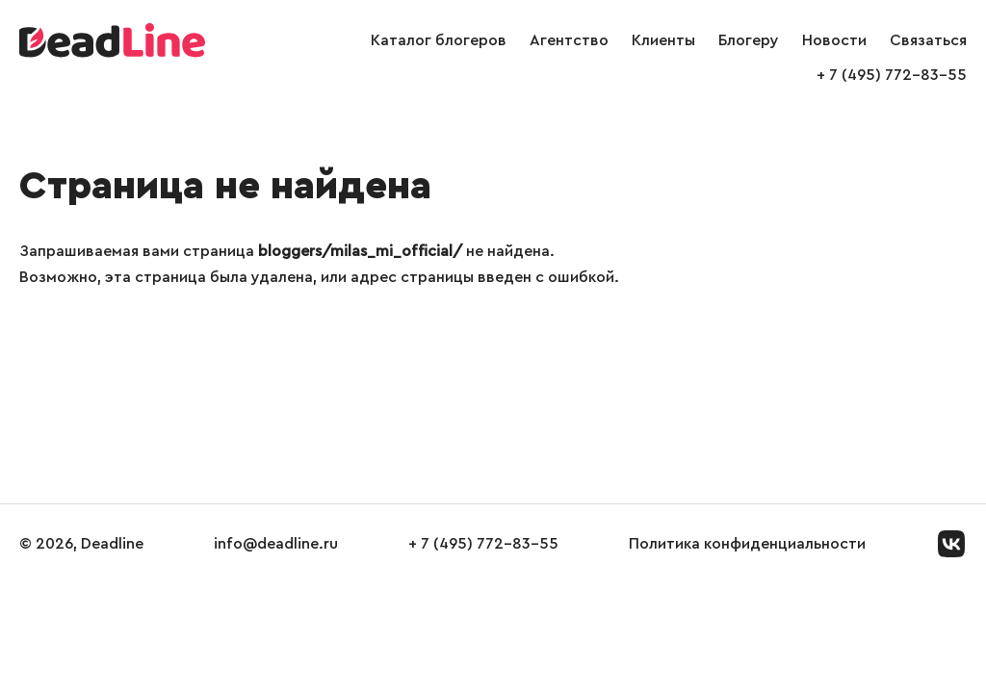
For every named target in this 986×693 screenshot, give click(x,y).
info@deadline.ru (276, 544)
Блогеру (748, 40)
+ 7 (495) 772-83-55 (892, 75)
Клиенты (663, 40)
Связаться (928, 40)
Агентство (569, 40)
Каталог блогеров (438, 40)
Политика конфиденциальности (747, 544)
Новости (834, 40)
